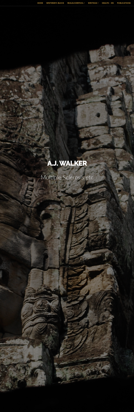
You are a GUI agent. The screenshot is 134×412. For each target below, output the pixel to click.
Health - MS (108, 3)
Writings (92, 3)
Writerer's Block (55, 3)
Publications (124, 3)
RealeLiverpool (75, 3)
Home (40, 3)
